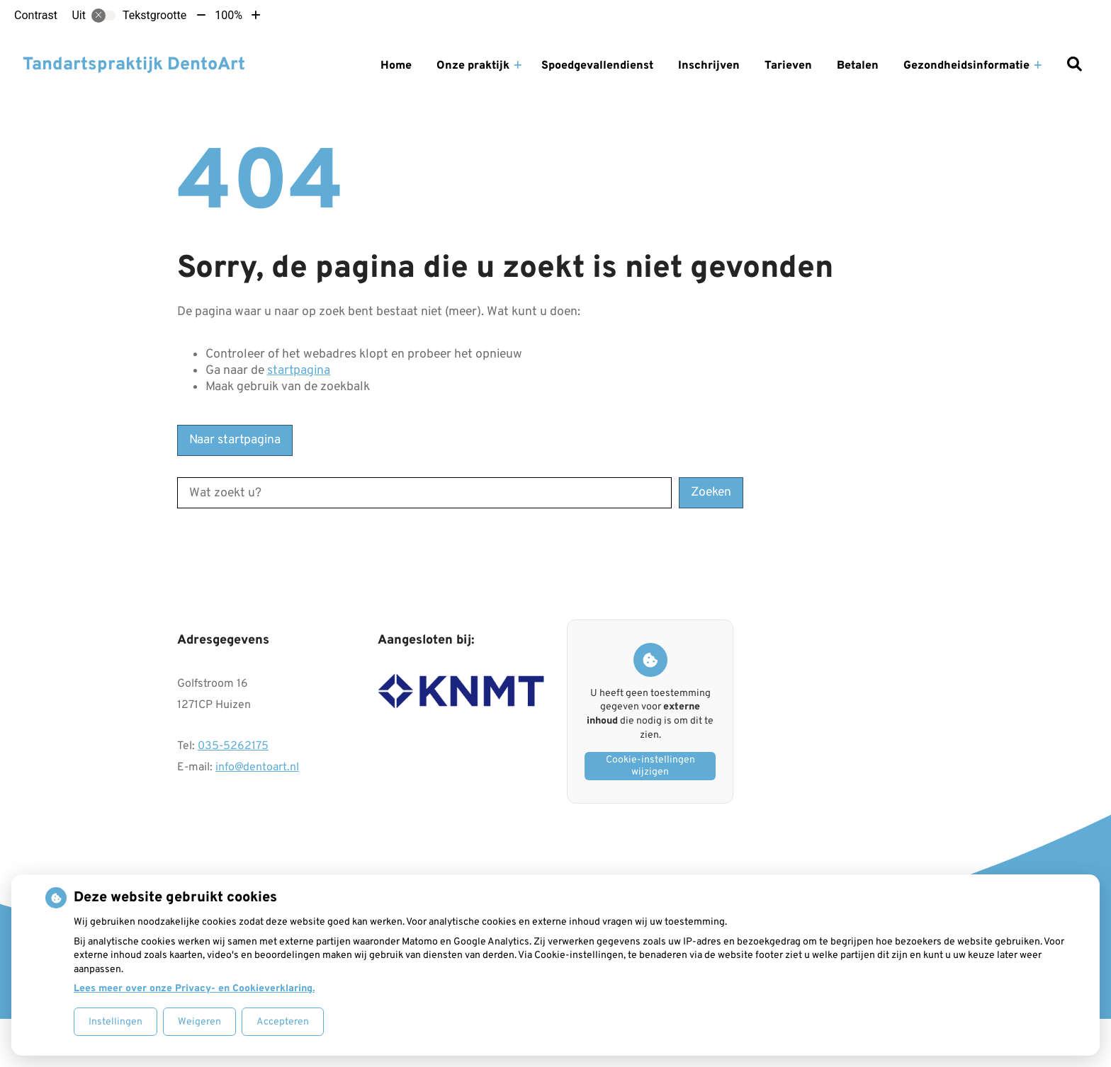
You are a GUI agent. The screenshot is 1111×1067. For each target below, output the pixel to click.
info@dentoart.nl (257, 767)
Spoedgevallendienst (597, 66)
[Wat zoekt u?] (424, 492)
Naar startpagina (235, 440)
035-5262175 (233, 746)
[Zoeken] (1074, 66)
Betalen (858, 66)
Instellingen (115, 1022)
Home (396, 66)
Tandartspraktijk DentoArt (134, 65)
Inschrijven (709, 66)
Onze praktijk (472, 66)
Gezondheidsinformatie (966, 66)
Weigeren (199, 1022)
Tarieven (788, 66)
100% (228, 15)
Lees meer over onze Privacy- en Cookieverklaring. (194, 989)
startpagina (298, 371)
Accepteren (282, 1022)
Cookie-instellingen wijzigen (650, 766)
